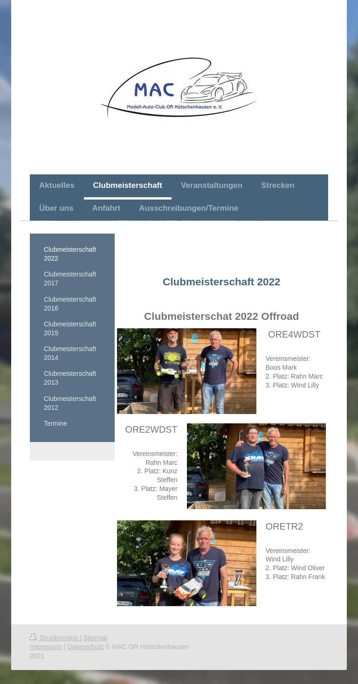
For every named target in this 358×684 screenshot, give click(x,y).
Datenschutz (86, 646)
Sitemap (95, 638)
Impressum (46, 646)
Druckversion (55, 638)
